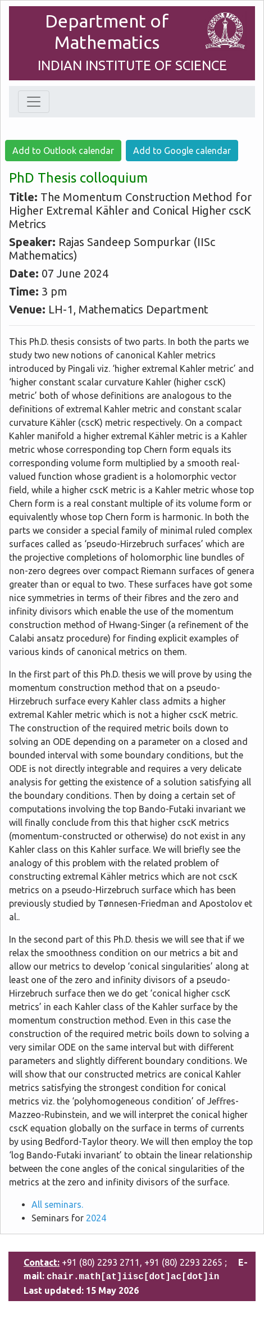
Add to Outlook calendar (63, 151)
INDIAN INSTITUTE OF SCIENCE (132, 65)
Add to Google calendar (182, 151)
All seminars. (57, 1204)
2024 (96, 1218)
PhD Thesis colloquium (78, 177)
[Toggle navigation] (33, 101)
